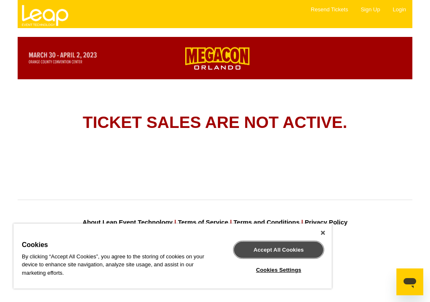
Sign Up (370, 9)
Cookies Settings (279, 270)
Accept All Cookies (279, 250)
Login (399, 9)
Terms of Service (203, 222)
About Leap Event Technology (127, 222)
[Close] (322, 232)
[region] (172, 256)
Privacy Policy (326, 222)
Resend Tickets (329, 9)
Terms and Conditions (266, 222)
